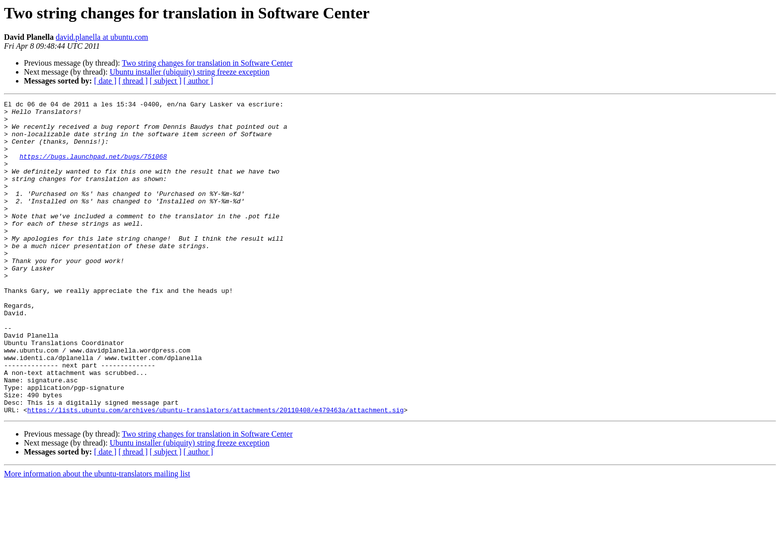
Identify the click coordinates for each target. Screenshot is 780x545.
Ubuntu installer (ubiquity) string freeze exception (189, 72)
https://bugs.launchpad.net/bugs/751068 (93, 168)
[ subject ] (166, 81)
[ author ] (198, 81)
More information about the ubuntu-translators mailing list (97, 536)
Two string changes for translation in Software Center (207, 63)
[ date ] (105, 81)
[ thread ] (133, 81)
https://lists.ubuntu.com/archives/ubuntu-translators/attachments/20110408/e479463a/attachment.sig (215, 472)
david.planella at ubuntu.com (102, 37)
